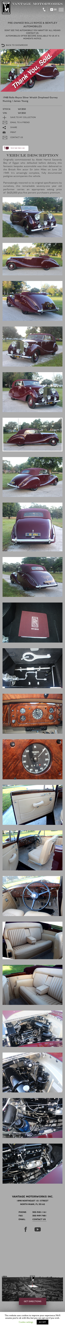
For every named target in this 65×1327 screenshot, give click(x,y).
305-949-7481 (39, 1216)
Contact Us (39, 1219)
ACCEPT (42, 1322)
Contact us (32, 33)
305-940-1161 (39, 1212)
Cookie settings (26, 1321)
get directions (32, 1301)
